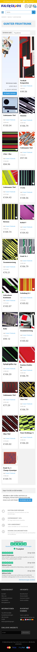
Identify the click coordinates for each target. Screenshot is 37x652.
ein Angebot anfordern (10, 93)
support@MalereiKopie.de (27, 617)
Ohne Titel (23, 399)
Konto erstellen (24, 600)
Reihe (5, 329)
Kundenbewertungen (7, 615)
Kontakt (3, 594)
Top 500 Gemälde (6, 613)
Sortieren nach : (7, 32)
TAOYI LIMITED (24, 615)
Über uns (3, 596)
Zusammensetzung (9, 262)
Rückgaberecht (5, 602)
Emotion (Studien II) (26, 366)
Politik (3, 619)
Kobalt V (23, 222)
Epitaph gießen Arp (9, 364)
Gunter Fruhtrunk (27, 86)
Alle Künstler (4, 617)
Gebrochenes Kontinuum (7, 296)
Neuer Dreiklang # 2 (27, 433)
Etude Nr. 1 (24, 256)
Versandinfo (4, 600)
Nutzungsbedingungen (7, 621)
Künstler (10, 17)
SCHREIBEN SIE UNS (25, 500)
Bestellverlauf (24, 594)
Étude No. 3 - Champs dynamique (10, 469)
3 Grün (22, 188)
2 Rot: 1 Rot (7, 154)
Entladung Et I (25, 293)
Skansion (23, 115)
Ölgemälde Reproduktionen (20, 642)
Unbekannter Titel (9, 115)
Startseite (3, 17)
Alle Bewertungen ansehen (27, 580)
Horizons (6, 222)
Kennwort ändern (25, 598)
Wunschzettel (24, 596)
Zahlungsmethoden (6, 598)
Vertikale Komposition (24, 82)
